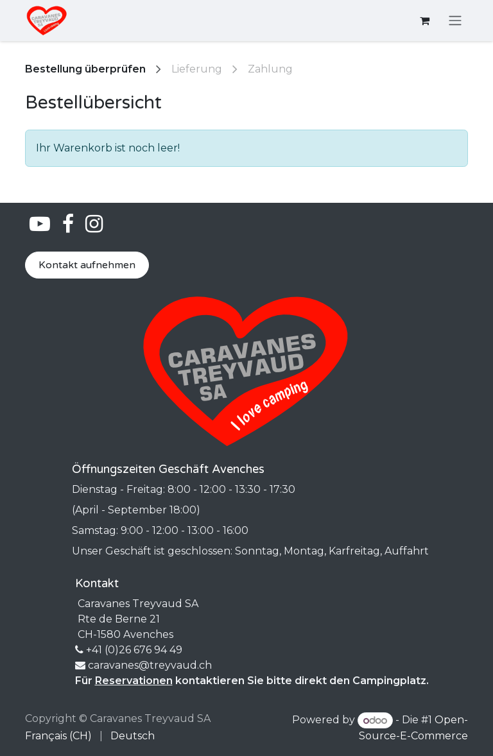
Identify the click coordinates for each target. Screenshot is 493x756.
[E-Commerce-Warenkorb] (424, 20)
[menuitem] (58, 736)
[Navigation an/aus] (455, 21)
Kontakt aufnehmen (87, 265)
